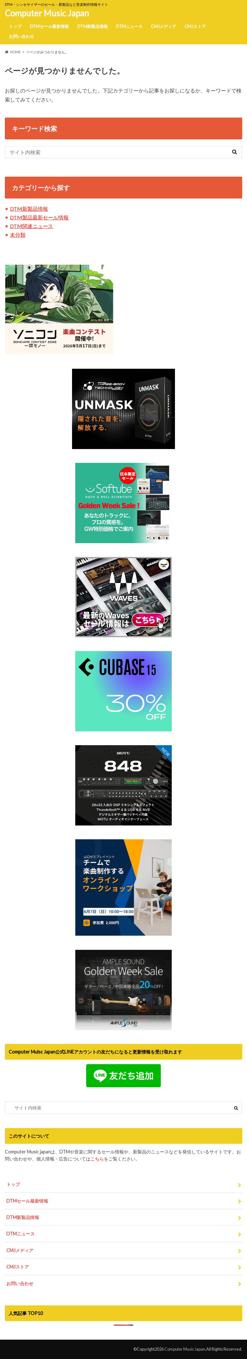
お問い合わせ (21, 36)
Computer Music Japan (47, 13)
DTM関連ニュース (31, 226)
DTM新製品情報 (92, 26)
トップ (15, 26)
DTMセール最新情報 (49, 26)
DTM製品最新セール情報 (39, 217)
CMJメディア (163, 26)
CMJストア (195, 26)
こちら (97, 1158)
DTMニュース (129, 26)
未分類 (17, 235)
